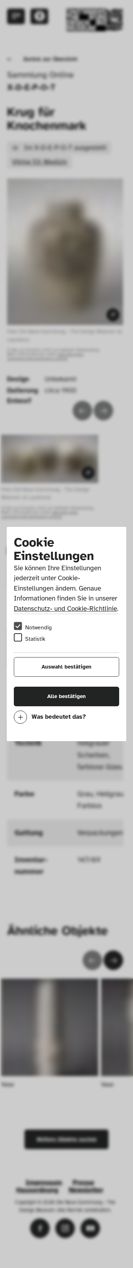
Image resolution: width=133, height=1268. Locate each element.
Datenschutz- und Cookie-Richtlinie (65, 608)
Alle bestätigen (66, 696)
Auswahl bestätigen (66, 667)
